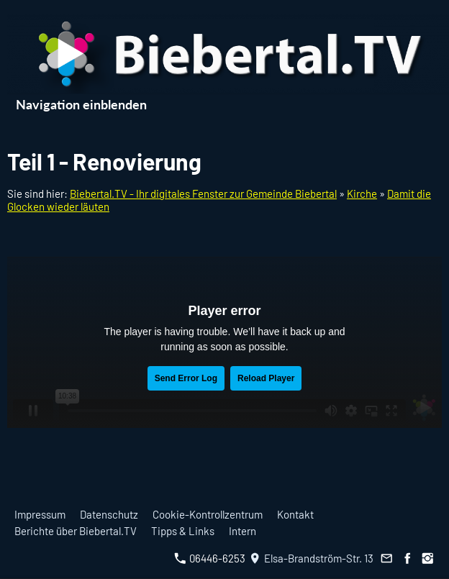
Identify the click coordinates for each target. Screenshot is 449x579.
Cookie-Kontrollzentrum (208, 514)
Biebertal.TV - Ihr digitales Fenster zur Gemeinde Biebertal (203, 193)
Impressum (39, 514)
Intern (242, 530)
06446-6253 (209, 558)
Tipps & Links (182, 530)
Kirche (362, 193)
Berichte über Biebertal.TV (75, 530)
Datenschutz (109, 514)
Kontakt (295, 514)
